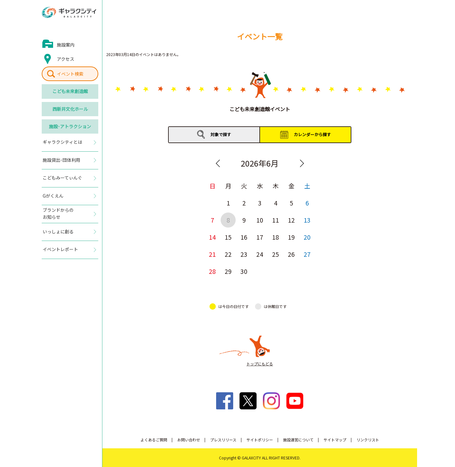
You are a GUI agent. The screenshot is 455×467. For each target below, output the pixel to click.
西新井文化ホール (70, 109)
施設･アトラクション (70, 126)
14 (212, 237)
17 (259, 237)
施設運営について (298, 439)
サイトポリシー (259, 439)
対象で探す (220, 134)
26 (291, 254)
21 (212, 254)
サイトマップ (335, 439)
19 (291, 237)
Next (302, 163)
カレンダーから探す (312, 134)
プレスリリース (223, 439)
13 (307, 220)
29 (228, 271)
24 (259, 254)
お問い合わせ (188, 439)
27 (307, 254)
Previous (217, 163)
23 (243, 254)
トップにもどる (259, 363)
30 (243, 271)
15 (228, 237)
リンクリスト (367, 439)
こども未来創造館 (70, 91)
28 (212, 271)
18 (275, 237)
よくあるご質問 (154, 439)
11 (275, 220)
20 (307, 237)
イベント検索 (70, 74)
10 (259, 220)
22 (228, 254)
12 (291, 220)
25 (275, 254)
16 (243, 237)
